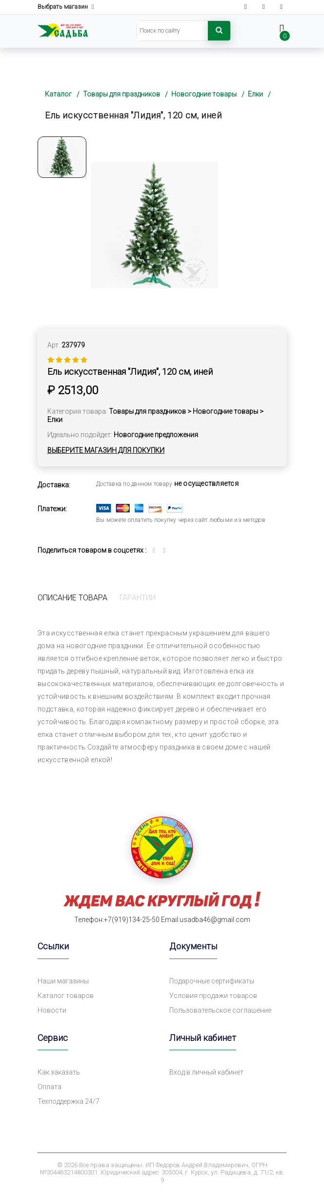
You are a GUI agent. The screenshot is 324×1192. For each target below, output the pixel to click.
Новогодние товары (204, 94)
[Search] (172, 30)
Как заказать (59, 1072)
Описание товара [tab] (72, 597)
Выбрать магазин (66, 7)
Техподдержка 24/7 (69, 1101)
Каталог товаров (66, 996)
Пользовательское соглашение (220, 1010)
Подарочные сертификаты (211, 981)
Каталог (58, 94)
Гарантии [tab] (138, 597)
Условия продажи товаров (213, 996)
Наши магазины (63, 981)
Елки (255, 94)
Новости (52, 1010)
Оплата (49, 1087)
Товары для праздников (121, 94)
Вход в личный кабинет (206, 1072)
